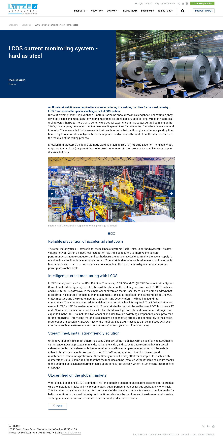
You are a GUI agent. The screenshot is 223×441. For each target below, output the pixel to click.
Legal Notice (140, 434)
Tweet (58, 406)
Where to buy (165, 10)
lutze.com (14, 24)
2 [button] (112, 233)
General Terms (188, 434)
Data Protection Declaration (164, 434)
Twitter (178, 4)
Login (139, 3)
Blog (157, 3)
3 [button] (114, 233)
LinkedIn (183, 3)
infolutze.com (71, 432)
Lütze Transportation (202, 3)
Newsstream (130, 10)
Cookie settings (206, 434)
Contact (148, 3)
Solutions (97, 10)
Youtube (187, 3)
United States (168, 3)
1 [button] (109, 233)
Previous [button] (51, 193)
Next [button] (171, 193)
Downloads (147, 10)
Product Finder (203, 10)
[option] (111, 192)
